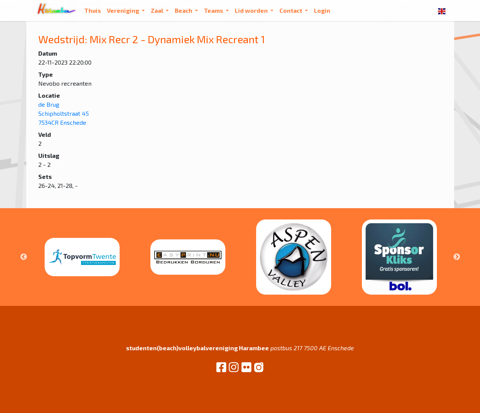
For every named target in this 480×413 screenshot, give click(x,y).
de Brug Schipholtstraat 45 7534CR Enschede (63, 113)
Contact (291, 10)
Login (322, 10)
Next (456, 257)
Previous (23, 257)
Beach (184, 10)
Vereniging (123, 10)
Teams (214, 10)
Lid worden (252, 10)
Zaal (157, 10)
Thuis (92, 10)
